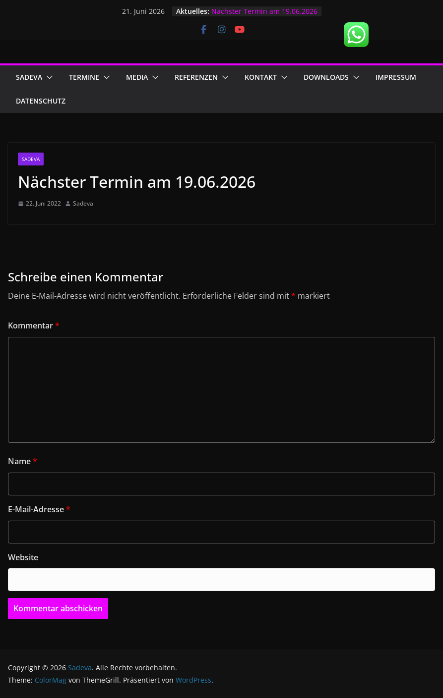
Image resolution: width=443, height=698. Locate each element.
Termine (84, 77)
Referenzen (196, 77)
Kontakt (261, 77)
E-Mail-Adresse (39, 509)
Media (137, 77)
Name (22, 461)
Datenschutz (40, 101)
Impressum (396, 77)
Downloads (326, 77)
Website (23, 557)
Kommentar (34, 325)
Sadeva (29, 77)
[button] (47, 77)
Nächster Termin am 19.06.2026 (264, 11)
